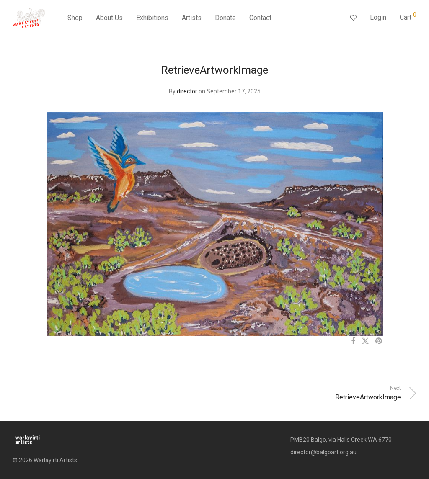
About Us (109, 18)
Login (378, 17)
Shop (75, 18)
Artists (192, 18)
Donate (225, 18)
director (187, 91)
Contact (260, 18)
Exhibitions (152, 18)
